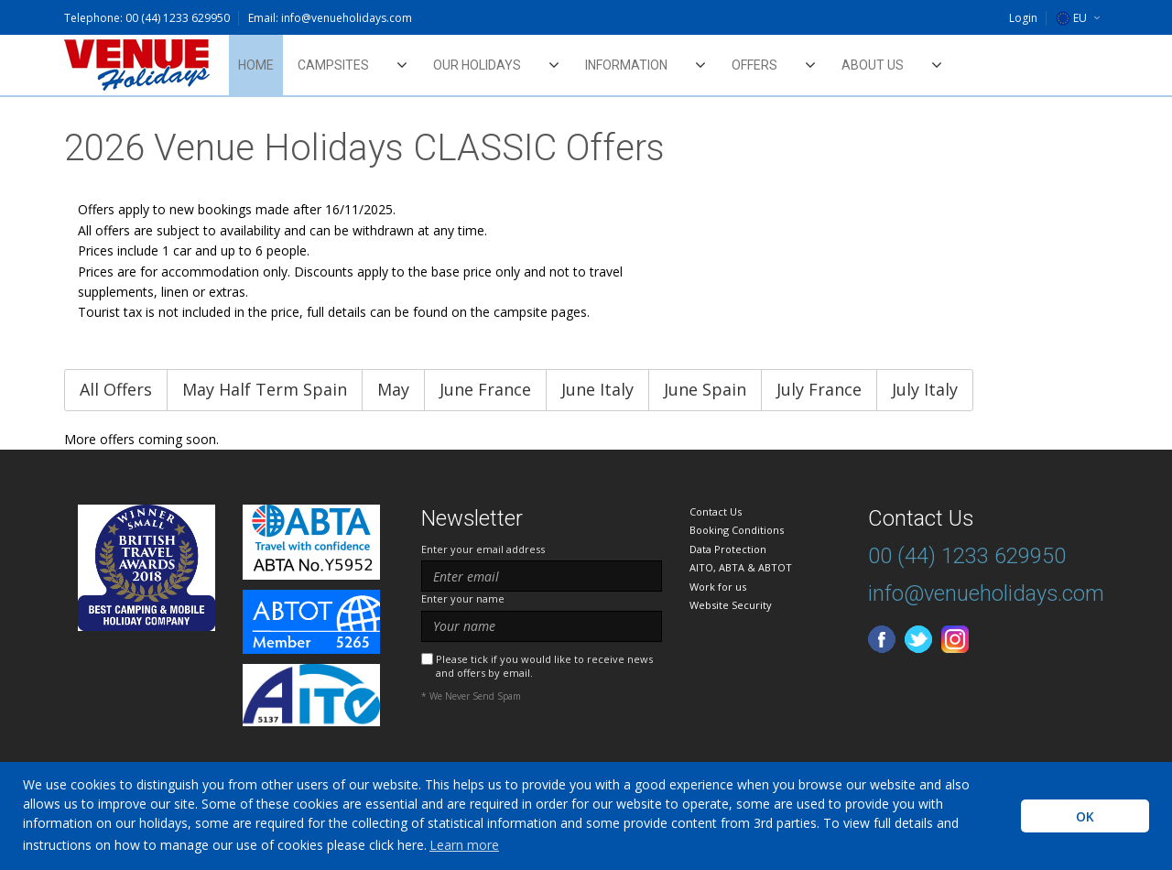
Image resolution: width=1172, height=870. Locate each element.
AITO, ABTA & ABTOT (740, 567)
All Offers (116, 389)
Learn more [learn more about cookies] (464, 845)
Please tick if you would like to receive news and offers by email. (544, 666)
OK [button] (1085, 816)
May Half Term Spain (264, 389)
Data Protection (727, 549)
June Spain (705, 389)
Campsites (333, 65)
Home (256, 65)
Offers (754, 65)
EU (1071, 18)
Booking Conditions (736, 530)
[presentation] (560, 748)
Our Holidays (477, 65)
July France (819, 389)
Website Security (730, 605)
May (393, 389)
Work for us (717, 586)
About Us (872, 65)
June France (485, 389)
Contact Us (715, 511)
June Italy (597, 389)
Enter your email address (483, 549)
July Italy (925, 389)
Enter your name (463, 598)
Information (626, 65)
